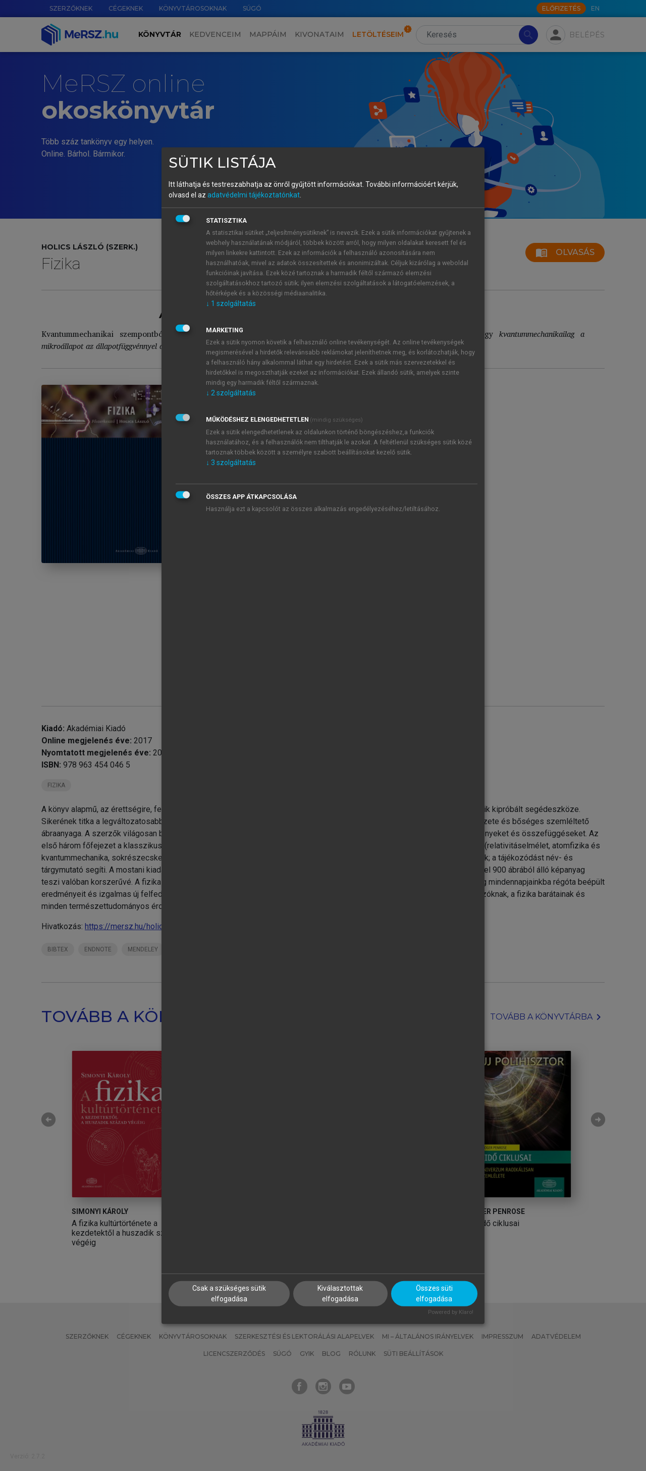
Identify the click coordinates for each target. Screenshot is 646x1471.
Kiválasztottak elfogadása (340, 1293)
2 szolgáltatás (231, 393)
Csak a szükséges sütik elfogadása (229, 1293)
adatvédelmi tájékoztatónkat (253, 195)
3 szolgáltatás (231, 463)
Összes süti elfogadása (434, 1293)
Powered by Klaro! (450, 1312)
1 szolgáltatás (231, 303)
